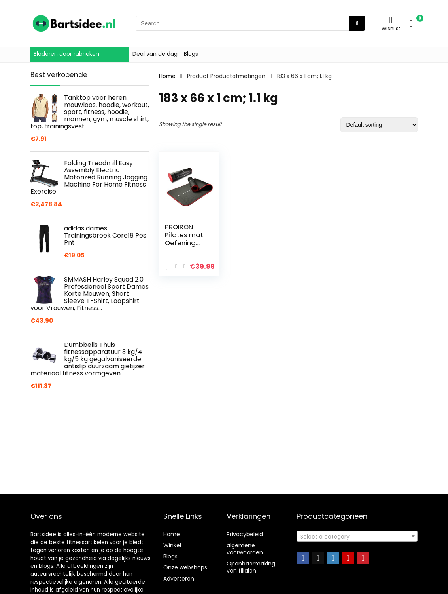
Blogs (191, 54)
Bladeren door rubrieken (66, 54)
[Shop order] (379, 124)
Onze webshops (185, 567)
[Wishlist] (391, 19)
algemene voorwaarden (245, 548)
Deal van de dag (155, 54)
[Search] (357, 23)
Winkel (172, 545)
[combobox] (357, 536)
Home (167, 76)
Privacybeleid (245, 534)
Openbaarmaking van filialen (251, 567)
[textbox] (357, 536)
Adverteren (178, 579)
